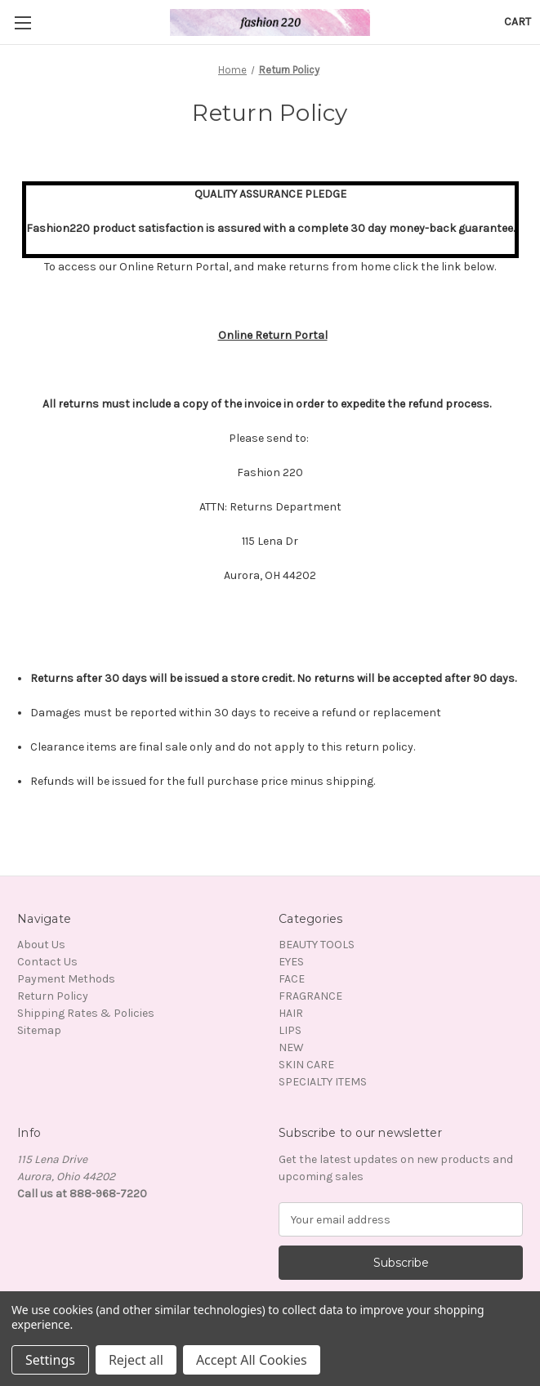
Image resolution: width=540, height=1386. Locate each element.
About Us (41, 944)
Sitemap (39, 1030)
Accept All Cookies (251, 1360)
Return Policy (52, 996)
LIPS (290, 1030)
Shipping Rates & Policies (85, 1013)
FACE (292, 979)
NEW (291, 1047)
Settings (50, 1360)
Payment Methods (66, 979)
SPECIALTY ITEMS (323, 1082)
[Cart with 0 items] (517, 22)
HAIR (291, 1013)
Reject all (136, 1360)
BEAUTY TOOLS (317, 944)
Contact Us (47, 962)
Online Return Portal (273, 335)
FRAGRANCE (310, 996)
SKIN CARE (306, 1065)
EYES (291, 962)
